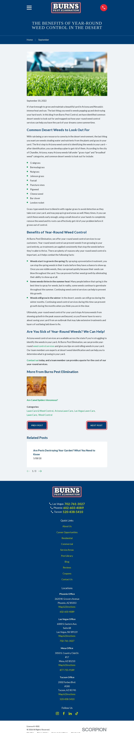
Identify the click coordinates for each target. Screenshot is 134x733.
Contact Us (67, 579)
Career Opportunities (67, 532)
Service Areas (67, 550)
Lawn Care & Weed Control (40, 410)
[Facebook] (63, 713)
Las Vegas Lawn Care (84, 410)
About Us (67, 526)
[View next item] (40, 471)
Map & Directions (67, 607)
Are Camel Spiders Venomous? (42, 400)
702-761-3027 (74, 504)
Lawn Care (32, 415)
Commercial (67, 544)
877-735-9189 (67, 670)
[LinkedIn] (70, 713)
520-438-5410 (73, 512)
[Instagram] (57, 713)
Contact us (32, 360)
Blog (67, 562)
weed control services (43, 346)
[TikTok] (76, 713)
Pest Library (67, 556)
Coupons (67, 573)
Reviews (67, 567)
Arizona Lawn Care (64, 410)
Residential (67, 538)
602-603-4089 (73, 508)
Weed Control (45, 415)
